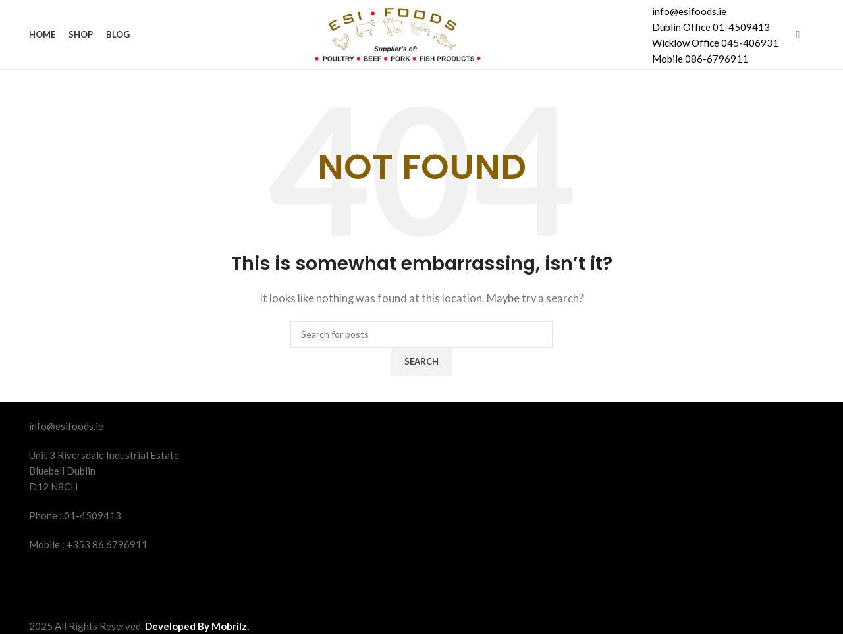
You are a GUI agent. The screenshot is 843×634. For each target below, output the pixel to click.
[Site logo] (395, 33)
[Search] (421, 334)
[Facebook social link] (798, 34)
